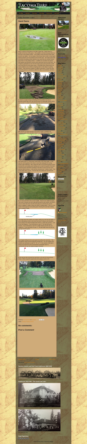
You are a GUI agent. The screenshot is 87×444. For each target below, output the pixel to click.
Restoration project (62, 139)
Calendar (27, 13)
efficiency (60, 84)
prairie (59, 130)
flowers (59, 95)
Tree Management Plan (63, 163)
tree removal (61, 166)
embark (59, 86)
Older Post (52, 359)
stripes (59, 151)
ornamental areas (62, 123)
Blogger (51, 441)
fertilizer (59, 93)
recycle (59, 137)
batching (60, 70)
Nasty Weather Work (62, 119)
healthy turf (60, 105)
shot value (60, 146)
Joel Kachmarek (63, 212)
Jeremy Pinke (61, 110)
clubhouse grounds (62, 76)
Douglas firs (60, 81)
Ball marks (60, 69)
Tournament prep (62, 160)
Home (37, 359)
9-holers (60, 65)
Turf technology (61, 169)
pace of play (60, 125)
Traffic (59, 161)
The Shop (41, 13)
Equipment (60, 88)
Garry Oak (60, 98)
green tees (60, 103)
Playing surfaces (30, 321)
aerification (60, 67)
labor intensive (61, 113)
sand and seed (61, 140)
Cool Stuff (56, 13)
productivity (60, 132)
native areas (60, 122)
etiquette (60, 90)
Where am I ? (61, 173)
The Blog (21, 13)
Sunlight (60, 153)
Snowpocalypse (61, 149)
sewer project (61, 144)
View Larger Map (62, 57)
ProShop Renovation (62, 134)
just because (61, 112)
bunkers (60, 72)
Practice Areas (61, 129)
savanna (60, 142)
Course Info (49, 13)
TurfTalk (59, 171)
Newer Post (21, 359)
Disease (60, 79)
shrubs (59, 147)
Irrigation (60, 108)
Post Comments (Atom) (29, 362)
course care (60, 77)
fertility (59, 91)
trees (59, 168)
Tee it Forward (61, 154)
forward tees (60, 97)
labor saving (60, 115)
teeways (60, 156)
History (59, 106)
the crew (60, 158)
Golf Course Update (62, 100)
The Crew (34, 13)
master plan (60, 117)
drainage (24, 321)
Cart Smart (60, 74)
